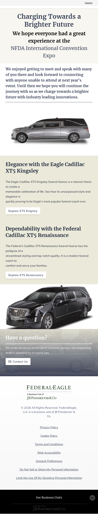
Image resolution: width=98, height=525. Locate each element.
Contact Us (18, 361)
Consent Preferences (49, 461)
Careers (88, 2)
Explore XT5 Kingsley (23, 211)
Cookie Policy (49, 435)
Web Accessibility (49, 452)
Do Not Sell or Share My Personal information (49, 469)
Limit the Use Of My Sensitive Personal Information (49, 478)
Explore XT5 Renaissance (25, 275)
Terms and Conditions (49, 444)
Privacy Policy (49, 427)
